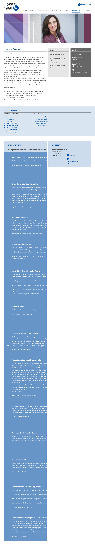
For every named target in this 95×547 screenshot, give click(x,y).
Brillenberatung (11, 132)
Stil (36, 100)
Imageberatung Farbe (42, 117)
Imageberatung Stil (41, 119)
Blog (83, 10)
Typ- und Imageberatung (42, 10)
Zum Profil (76, 64)
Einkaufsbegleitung (12, 127)
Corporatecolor (28, 10)
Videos (68, 10)
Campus (88, 10)
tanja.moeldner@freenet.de (74, 161)
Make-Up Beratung (11, 123)
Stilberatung (10, 119)
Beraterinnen (76, 10)
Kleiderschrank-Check (12, 125)
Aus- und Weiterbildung (57, 10)
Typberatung (10, 121)
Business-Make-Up (41, 125)
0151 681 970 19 (73, 155)
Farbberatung (10, 117)
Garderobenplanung (41, 121)
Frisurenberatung (11, 130)
